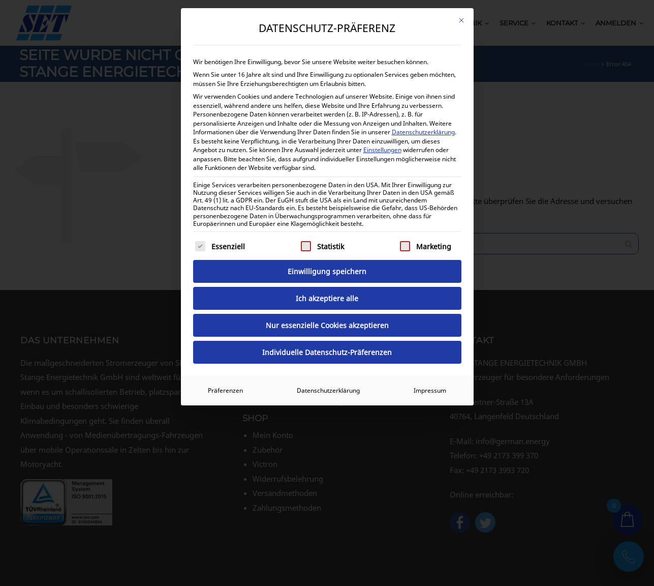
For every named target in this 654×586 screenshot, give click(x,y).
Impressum (430, 390)
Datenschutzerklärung (423, 132)
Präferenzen (225, 390)
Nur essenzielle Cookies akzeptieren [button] (327, 325)
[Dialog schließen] (461, 20)
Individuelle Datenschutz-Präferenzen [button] (327, 352)
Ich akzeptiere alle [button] (327, 298)
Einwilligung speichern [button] (327, 271)
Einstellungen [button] (382, 149)
